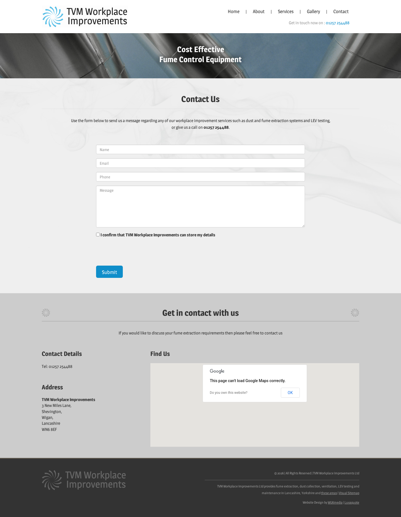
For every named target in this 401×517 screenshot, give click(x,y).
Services (286, 11)
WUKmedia (335, 502)
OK (290, 392)
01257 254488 (337, 22)
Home (233, 11)
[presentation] (138, 255)
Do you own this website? (229, 393)
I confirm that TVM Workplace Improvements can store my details (158, 234)
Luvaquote (351, 502)
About (259, 11)
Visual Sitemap (349, 493)
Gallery (313, 11)
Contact (341, 11)
